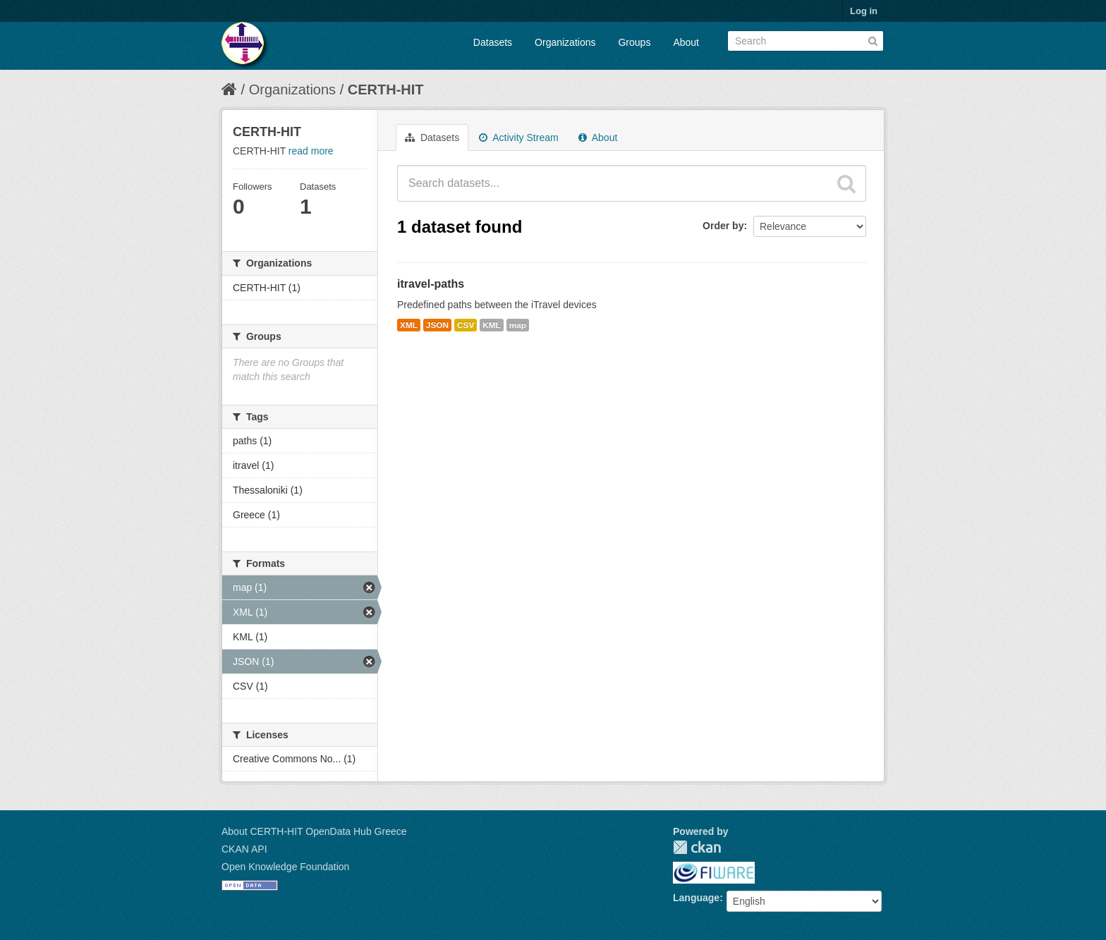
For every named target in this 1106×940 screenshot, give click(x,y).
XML (409, 325)
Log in (863, 11)
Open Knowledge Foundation (285, 866)
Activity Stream (518, 137)
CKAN (697, 847)
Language (696, 897)
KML (491, 325)
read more (311, 151)
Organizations (565, 42)
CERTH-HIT (386, 89)
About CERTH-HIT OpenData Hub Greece (314, 831)
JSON (437, 325)
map (517, 325)
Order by (723, 225)
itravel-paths (430, 284)
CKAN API (244, 849)
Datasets (492, 42)
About (686, 42)
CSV (465, 325)
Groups (634, 42)
